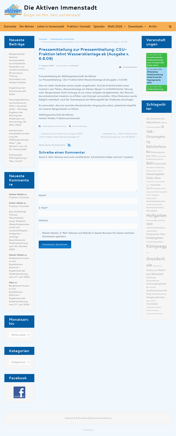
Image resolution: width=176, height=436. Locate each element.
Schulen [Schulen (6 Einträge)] (152, 287)
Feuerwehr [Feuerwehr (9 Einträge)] (160, 163)
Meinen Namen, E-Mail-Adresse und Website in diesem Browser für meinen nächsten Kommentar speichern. (88, 235)
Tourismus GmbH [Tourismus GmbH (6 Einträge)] (153, 307)
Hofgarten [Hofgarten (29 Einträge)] (156, 215)
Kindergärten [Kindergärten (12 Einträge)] (154, 238)
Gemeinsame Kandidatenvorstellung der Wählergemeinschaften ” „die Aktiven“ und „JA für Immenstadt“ (19, 140)
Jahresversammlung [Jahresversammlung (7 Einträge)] (155, 227)
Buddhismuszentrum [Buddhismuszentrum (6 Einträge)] (155, 159)
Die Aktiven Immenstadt (60, 7)
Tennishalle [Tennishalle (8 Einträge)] (152, 304)
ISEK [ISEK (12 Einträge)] (149, 224)
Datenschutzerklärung (100, 418)
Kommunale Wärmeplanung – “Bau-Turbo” (18, 158)
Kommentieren (130, 67)
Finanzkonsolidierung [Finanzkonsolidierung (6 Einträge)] (155, 167)
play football (16, 211)
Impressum (70, 418)
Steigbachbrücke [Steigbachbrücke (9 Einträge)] (155, 297)
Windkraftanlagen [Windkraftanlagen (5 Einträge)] (152, 310)
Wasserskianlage (79, 126)
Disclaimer (83, 418)
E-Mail (43, 207)
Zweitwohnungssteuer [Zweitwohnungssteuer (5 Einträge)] (154, 314)
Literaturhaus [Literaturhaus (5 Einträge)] (157, 266)
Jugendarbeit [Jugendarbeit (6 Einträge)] (151, 231)
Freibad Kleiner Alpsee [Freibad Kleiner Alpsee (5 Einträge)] (154, 171)
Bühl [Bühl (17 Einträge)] (150, 163)
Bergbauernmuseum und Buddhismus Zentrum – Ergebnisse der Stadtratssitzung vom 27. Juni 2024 (19, 267)
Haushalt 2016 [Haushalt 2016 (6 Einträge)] (152, 192)
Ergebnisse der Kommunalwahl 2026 (17, 91)
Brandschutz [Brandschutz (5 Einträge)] (161, 156)
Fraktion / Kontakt (19, 197)
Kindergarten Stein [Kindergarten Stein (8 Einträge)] (155, 234)
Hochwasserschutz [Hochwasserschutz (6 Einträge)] (154, 204)
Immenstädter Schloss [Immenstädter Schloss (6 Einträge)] (155, 220)
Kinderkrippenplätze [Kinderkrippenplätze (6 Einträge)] (154, 242)
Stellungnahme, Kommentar (62, 39)
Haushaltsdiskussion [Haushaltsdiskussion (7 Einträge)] (155, 201)
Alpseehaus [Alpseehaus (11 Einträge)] (153, 122)
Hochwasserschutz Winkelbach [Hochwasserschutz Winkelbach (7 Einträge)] (155, 209)
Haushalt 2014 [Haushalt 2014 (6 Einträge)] (159, 188)
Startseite (43, 39)
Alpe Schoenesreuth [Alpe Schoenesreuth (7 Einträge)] (155, 118)
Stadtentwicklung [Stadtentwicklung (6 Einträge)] (158, 294)
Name (42, 195)
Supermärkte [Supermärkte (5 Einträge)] (150, 301)
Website (43, 220)
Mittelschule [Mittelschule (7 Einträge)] (152, 270)
